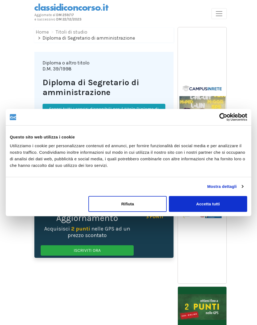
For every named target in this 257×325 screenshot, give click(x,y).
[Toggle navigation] (219, 13)
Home (42, 32)
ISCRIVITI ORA (87, 250)
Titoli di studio (71, 32)
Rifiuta (127, 203)
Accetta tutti (208, 203)
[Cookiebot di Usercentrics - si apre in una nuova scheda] (223, 117)
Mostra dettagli (222, 186)
